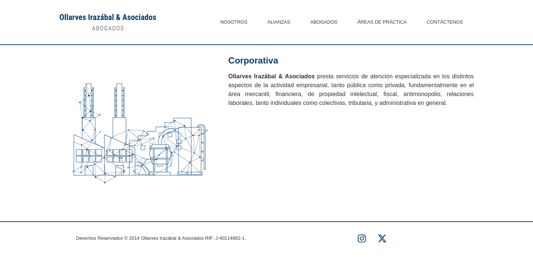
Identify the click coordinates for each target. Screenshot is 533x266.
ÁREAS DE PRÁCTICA (382, 22)
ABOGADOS (323, 22)
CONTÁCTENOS (445, 22)
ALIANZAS (279, 22)
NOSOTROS (233, 22)
